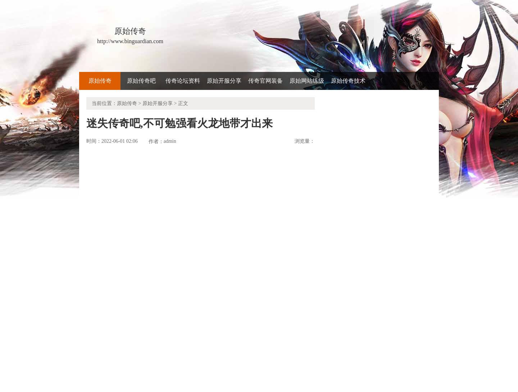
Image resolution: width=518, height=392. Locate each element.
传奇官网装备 (265, 81)
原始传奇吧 (141, 81)
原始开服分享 (224, 81)
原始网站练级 (307, 81)
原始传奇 (100, 81)
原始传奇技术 (348, 81)
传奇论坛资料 (182, 81)
